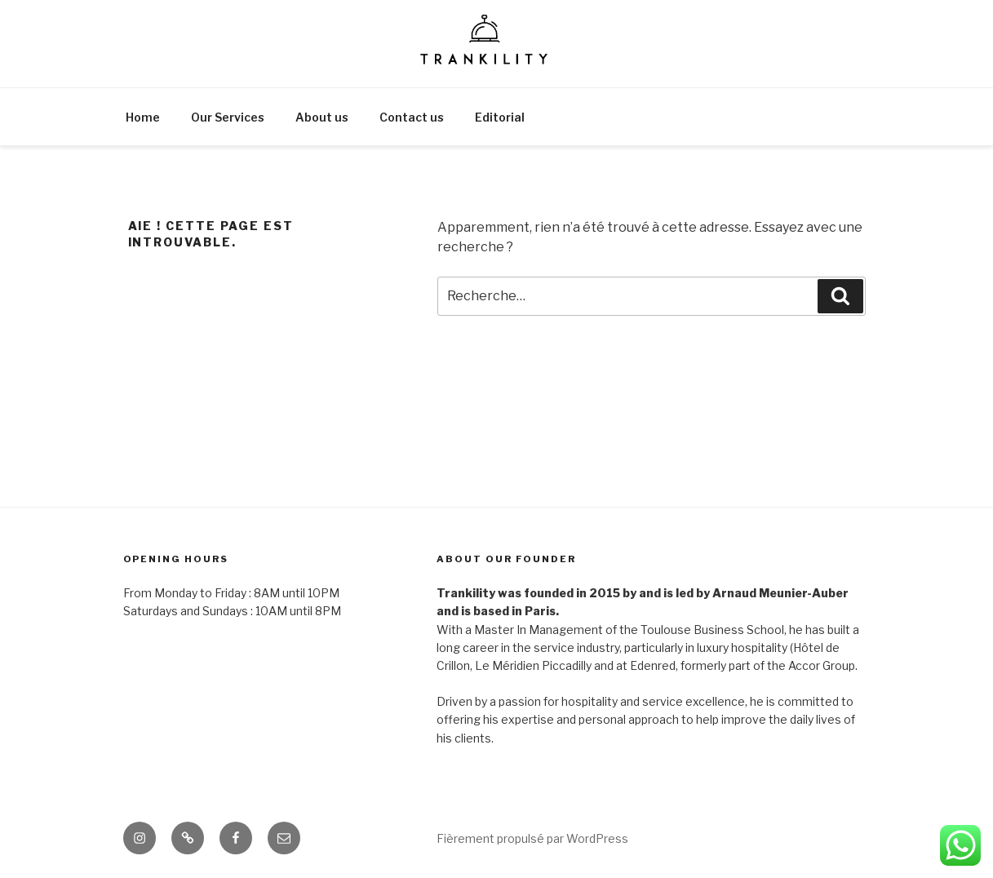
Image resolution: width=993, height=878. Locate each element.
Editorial (500, 117)
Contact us (411, 117)
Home (143, 117)
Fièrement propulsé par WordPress (532, 838)
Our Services (227, 117)
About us (321, 117)
